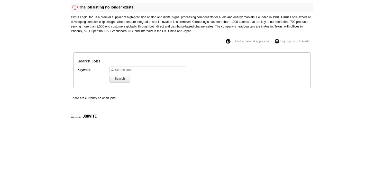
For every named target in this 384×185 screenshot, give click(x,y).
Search (120, 78)
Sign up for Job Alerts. (295, 41)
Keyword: (84, 70)
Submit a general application (251, 41)
